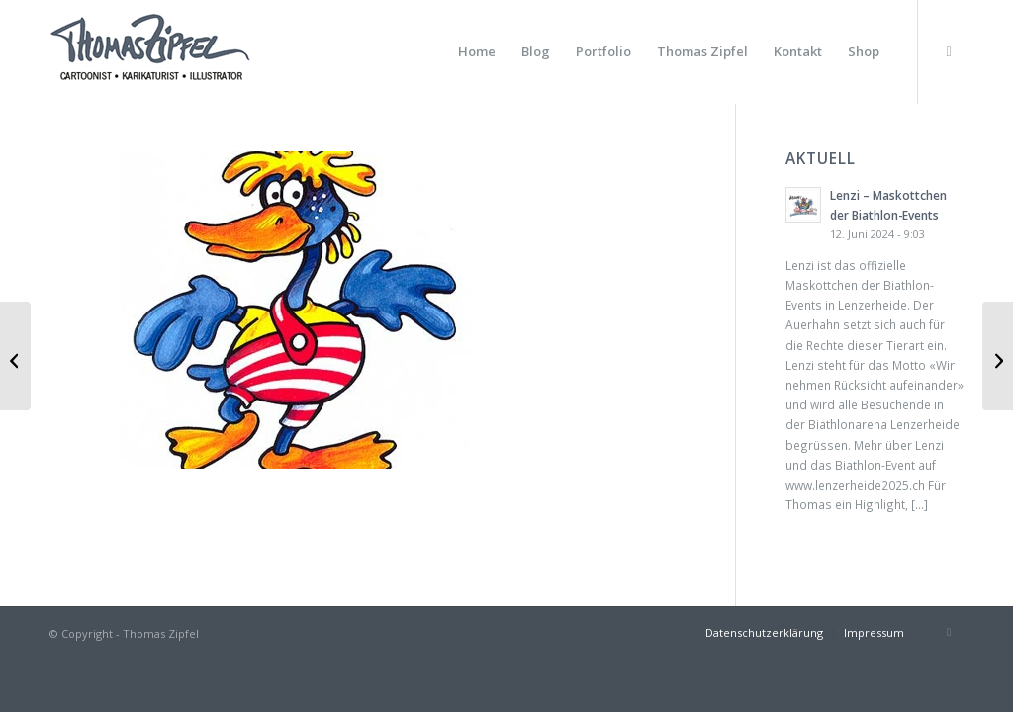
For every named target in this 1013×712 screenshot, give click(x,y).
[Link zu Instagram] (949, 51)
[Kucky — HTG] (15, 356)
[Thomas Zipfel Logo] (149, 52)
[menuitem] (476, 52)
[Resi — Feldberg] (997, 356)
